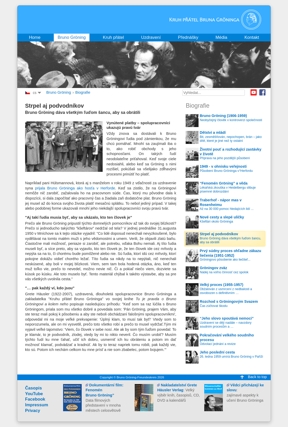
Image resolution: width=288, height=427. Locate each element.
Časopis (33, 388)
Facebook (262, 92)
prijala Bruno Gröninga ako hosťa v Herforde (75, 188)
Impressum (36, 404)
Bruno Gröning (58, 92)
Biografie (82, 92)
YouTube (34, 393)
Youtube (254, 92)
